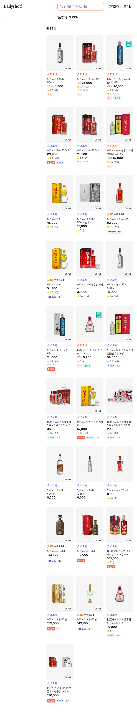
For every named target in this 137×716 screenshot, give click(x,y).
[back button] (5, 17)
